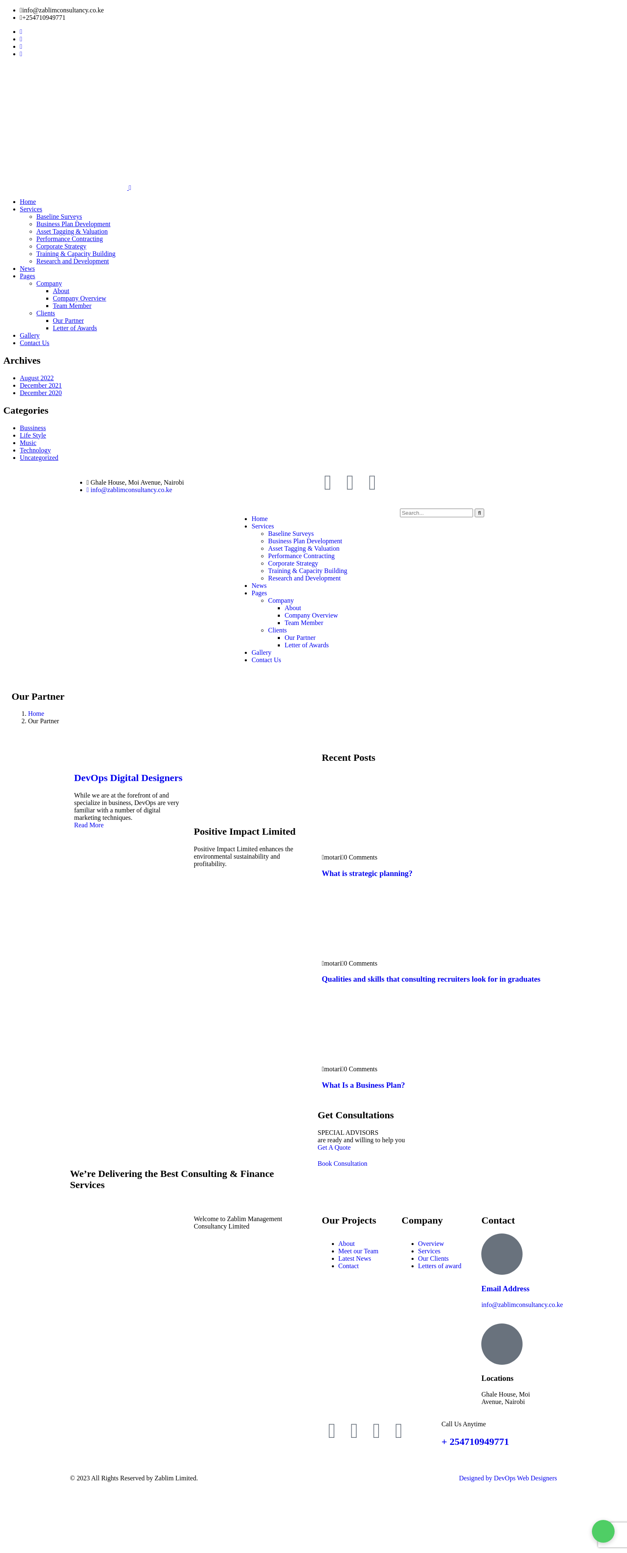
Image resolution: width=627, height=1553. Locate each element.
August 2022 (37, 377)
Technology (35, 450)
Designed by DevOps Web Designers (508, 1478)
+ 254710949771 (475, 1441)
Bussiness (33, 427)
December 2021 (41, 385)
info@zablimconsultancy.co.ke (522, 1304)
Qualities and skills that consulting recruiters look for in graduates (431, 979)
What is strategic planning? (367, 873)
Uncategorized (39, 457)
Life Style (33, 435)
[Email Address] (502, 1254)
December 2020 (41, 392)
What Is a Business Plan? (363, 1085)
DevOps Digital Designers (128, 777)
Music (28, 442)
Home (36, 713)
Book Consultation (342, 1163)
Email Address (505, 1288)
